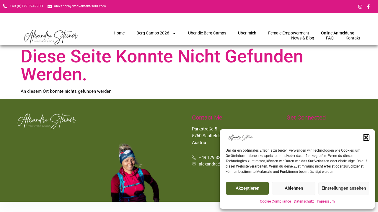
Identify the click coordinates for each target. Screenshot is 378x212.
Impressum (326, 201)
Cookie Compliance (275, 201)
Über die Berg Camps (207, 33)
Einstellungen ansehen (344, 188)
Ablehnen (294, 188)
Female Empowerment (288, 33)
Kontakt (353, 38)
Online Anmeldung (337, 33)
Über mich (247, 33)
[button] (366, 137)
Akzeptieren (247, 188)
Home (119, 33)
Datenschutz (304, 201)
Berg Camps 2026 (156, 33)
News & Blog (302, 38)
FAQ (330, 38)
